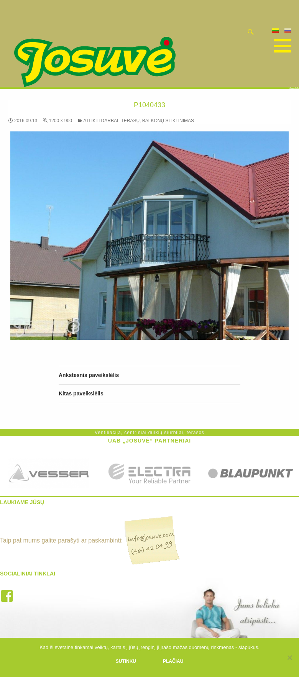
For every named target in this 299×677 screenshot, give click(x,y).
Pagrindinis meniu (281, 46)
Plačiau (173, 661)
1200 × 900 (60, 120)
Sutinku (126, 661)
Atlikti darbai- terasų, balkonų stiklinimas (138, 120)
